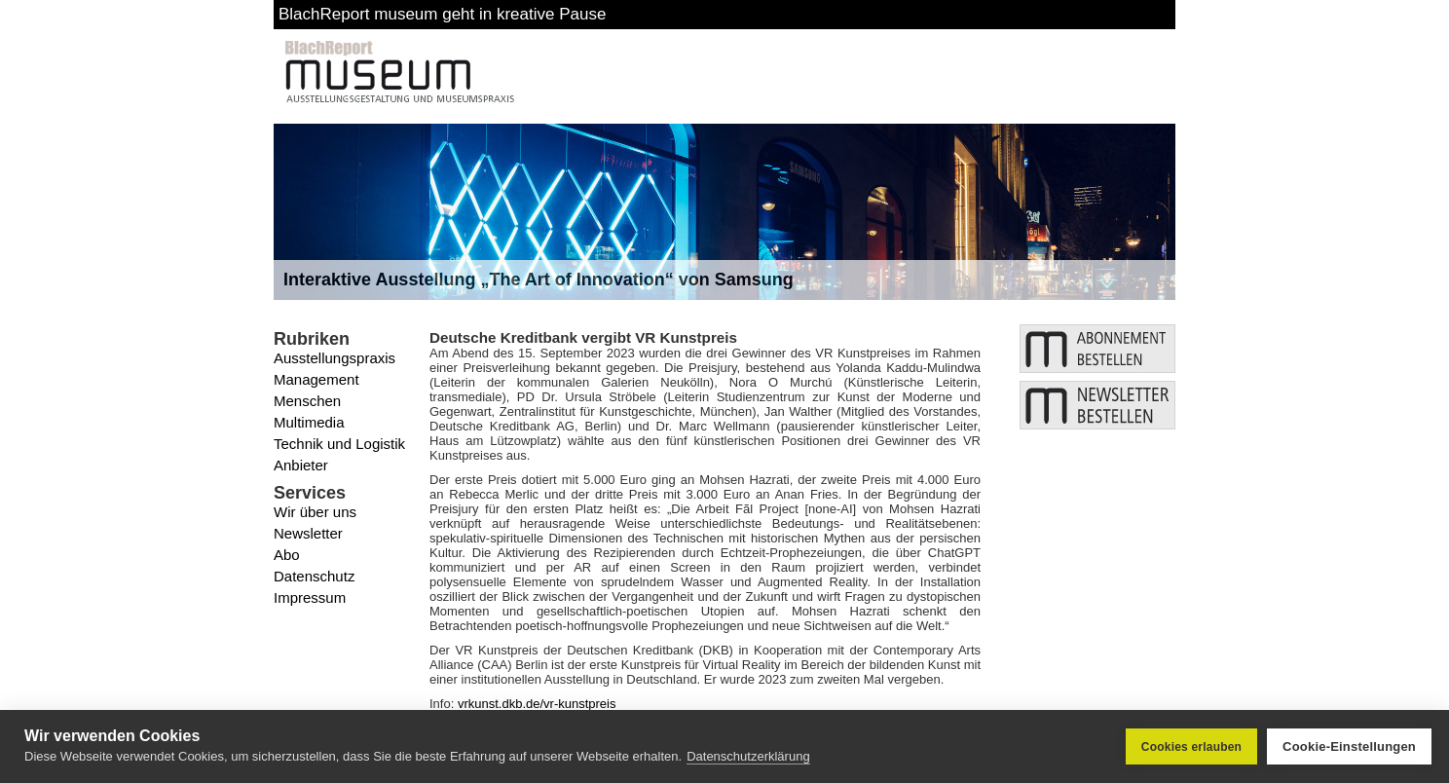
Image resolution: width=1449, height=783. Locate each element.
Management (316, 379)
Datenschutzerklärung (748, 756)
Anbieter (301, 465)
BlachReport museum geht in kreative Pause (442, 14)
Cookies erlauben (1191, 747)
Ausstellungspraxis (334, 358)
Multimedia (309, 422)
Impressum (310, 597)
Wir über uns (315, 511)
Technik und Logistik (339, 443)
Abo (287, 554)
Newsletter (308, 533)
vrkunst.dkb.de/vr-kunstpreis (537, 703)
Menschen (307, 400)
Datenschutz (314, 576)
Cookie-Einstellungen (1349, 746)
